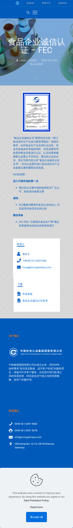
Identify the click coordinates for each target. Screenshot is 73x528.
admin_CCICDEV (28, 60)
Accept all (36, 517)
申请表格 (27, 294)
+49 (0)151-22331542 (34, 261)
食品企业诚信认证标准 (35, 301)
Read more (36, 507)
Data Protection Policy (36, 500)
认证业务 (38, 64)
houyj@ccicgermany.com (37, 267)
